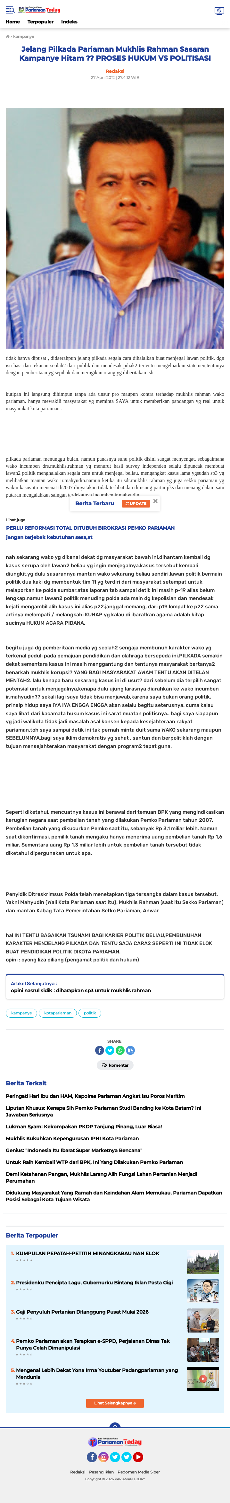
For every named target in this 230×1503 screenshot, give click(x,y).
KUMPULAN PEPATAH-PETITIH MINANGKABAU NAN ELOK (87, 1253)
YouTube (142, 1460)
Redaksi (77, 1472)
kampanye (21, 1013)
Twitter (118, 1460)
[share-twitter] (109, 1050)
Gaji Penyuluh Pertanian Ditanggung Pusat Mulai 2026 (82, 1312)
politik (90, 1013)
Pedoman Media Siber (139, 1472)
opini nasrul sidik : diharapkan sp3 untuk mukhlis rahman (81, 990)
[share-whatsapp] (120, 1050)
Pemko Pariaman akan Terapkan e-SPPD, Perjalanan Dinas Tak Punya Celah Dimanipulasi (93, 1344)
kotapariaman (57, 1013)
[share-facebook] (99, 1050)
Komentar (115, 1064)
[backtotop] (115, 1428)
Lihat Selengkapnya (115, 1403)
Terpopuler (40, 22)
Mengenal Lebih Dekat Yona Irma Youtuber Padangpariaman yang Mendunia (97, 1373)
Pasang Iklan (101, 1472)
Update (136, 503)
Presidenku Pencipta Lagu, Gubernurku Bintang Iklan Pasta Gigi (94, 1283)
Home (13, 22)
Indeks (69, 22)
